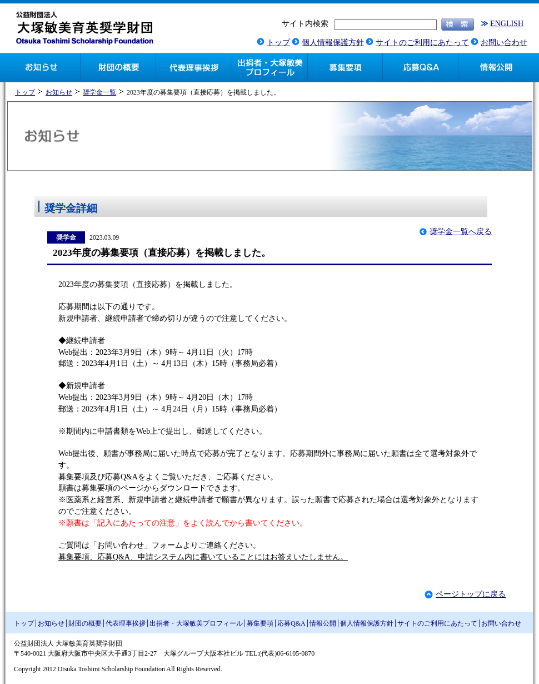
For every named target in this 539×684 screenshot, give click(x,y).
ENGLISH (506, 23)
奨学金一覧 (99, 92)
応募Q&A (291, 623)
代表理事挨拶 (126, 623)
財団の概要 (85, 623)
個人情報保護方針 (333, 42)
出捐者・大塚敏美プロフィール (196, 623)
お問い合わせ (504, 42)
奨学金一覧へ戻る (461, 231)
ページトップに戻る (471, 594)
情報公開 (323, 623)
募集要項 (260, 623)
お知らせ (59, 92)
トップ (278, 42)
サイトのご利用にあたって (422, 42)
